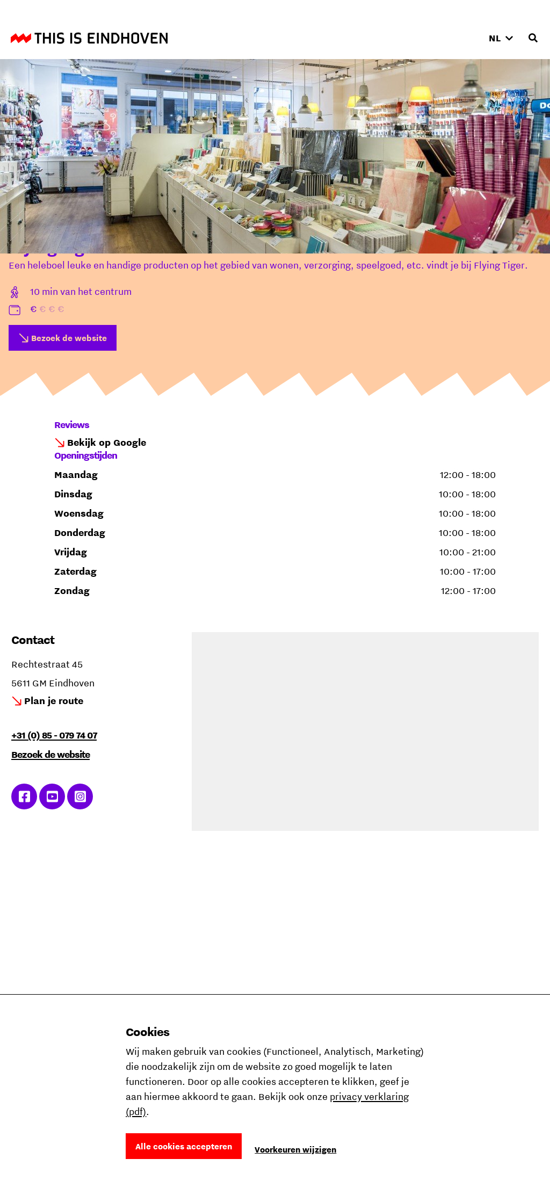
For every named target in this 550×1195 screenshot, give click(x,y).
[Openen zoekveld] (533, 38)
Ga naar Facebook (24, 796)
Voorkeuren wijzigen (295, 1149)
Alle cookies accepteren (183, 1146)
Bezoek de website (69, 337)
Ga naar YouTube (52, 796)
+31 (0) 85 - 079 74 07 (54, 735)
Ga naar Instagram (80, 796)
